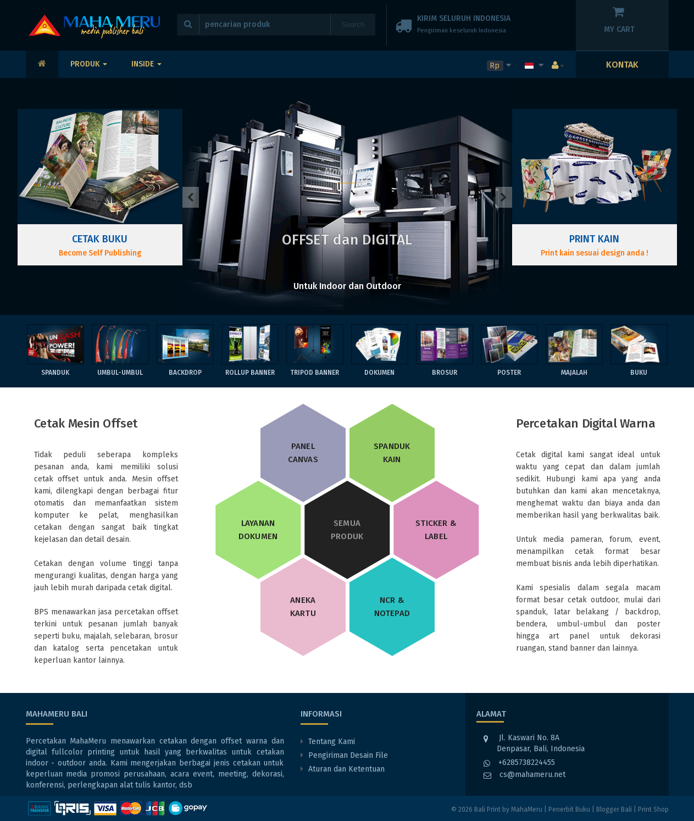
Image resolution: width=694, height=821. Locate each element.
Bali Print (487, 809)
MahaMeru (526, 809)
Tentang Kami (331, 741)
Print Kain (594, 239)
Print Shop (653, 809)
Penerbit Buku (569, 809)
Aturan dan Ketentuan (346, 769)
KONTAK (622, 64)
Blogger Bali (614, 809)
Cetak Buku (99, 239)
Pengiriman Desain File (348, 755)
